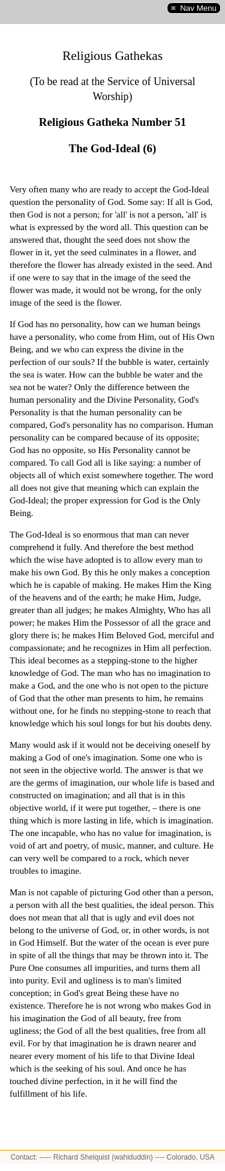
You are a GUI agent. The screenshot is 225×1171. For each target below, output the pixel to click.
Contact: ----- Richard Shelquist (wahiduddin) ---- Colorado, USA (112, 1157)
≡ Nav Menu (194, 8)
